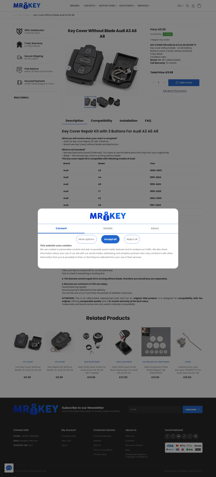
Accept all (110, 239)
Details (108, 228)
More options (86, 239)
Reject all (132, 239)
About (155, 228)
